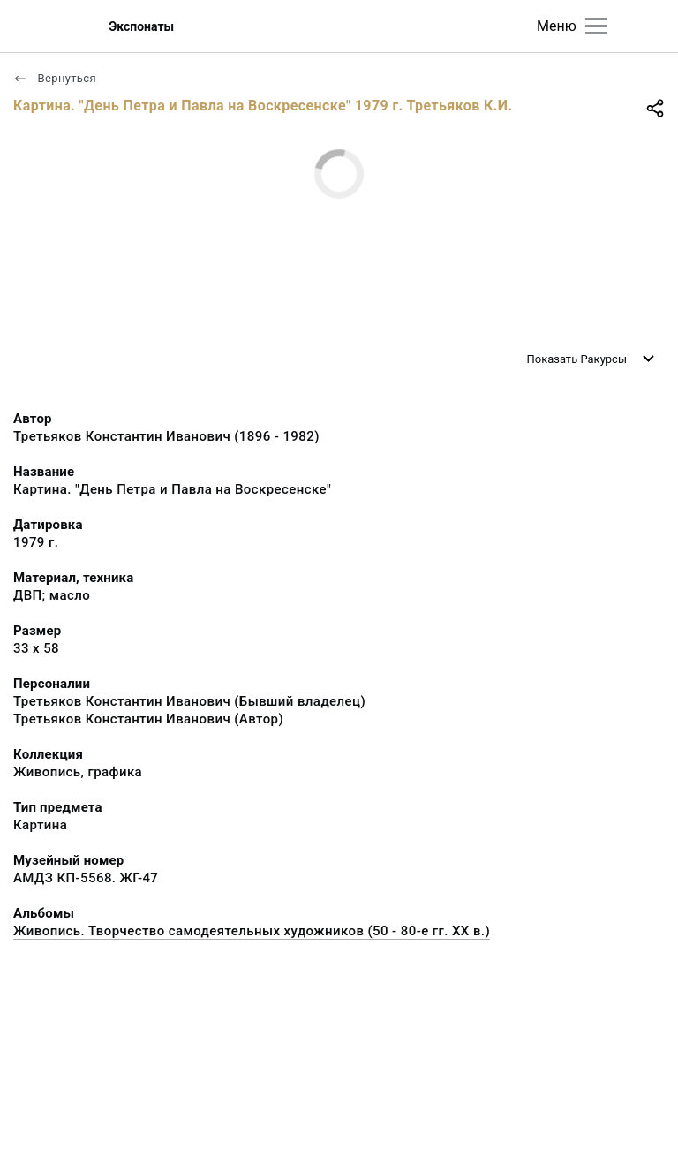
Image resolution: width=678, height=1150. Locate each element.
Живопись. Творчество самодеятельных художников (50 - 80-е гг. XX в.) (251, 931)
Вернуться (54, 78)
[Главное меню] (596, 26)
